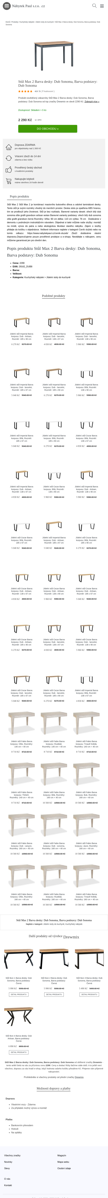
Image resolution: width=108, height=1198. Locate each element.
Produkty (15, 22)
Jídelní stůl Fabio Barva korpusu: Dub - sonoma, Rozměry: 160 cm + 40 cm (54, 838)
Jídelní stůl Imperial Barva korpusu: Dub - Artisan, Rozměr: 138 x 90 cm (86, 481)
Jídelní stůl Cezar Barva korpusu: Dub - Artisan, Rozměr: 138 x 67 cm (21, 583)
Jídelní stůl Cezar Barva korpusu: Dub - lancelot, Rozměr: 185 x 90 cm (54, 685)
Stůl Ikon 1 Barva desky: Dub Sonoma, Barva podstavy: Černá (19, 973)
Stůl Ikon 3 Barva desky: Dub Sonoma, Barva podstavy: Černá (89, 973)
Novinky (8, 1154)
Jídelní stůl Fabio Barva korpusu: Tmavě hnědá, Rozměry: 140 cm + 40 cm (86, 736)
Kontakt (8, 1177)
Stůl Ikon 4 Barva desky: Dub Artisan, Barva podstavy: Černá (19, 1030)
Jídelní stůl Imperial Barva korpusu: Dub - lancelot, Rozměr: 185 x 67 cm (21, 379)
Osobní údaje (64, 1160)
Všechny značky (12, 1148)
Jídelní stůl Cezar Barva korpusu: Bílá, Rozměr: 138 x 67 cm (86, 430)
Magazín (62, 1148)
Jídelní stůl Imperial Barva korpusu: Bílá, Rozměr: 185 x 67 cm (21, 430)
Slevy (7, 1160)
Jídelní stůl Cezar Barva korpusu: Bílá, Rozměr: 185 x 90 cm (86, 532)
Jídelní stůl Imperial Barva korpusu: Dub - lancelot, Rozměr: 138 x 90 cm (86, 328)
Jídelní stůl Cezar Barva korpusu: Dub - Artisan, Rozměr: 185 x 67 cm (86, 583)
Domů (8, 22)
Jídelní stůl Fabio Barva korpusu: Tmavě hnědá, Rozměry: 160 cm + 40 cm (86, 889)
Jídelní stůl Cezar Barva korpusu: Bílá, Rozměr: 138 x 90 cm (54, 481)
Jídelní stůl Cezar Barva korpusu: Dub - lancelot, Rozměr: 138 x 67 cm (54, 634)
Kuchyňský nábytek (27, 22)
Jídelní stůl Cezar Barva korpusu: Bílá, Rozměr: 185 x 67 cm (21, 532)
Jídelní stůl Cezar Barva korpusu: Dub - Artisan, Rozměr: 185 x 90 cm (21, 634)
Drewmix (61, 101)
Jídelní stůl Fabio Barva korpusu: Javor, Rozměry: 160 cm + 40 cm (86, 838)
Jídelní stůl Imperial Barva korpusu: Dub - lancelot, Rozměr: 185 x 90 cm (54, 379)
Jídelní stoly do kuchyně (45, 22)
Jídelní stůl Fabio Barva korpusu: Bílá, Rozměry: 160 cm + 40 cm (54, 787)
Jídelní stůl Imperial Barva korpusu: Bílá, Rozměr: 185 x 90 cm (54, 430)
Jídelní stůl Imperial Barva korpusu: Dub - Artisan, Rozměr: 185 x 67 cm (54, 532)
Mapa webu (63, 1154)
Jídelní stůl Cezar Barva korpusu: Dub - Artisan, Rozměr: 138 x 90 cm (54, 583)
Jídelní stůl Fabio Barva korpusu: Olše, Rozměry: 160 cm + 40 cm (21, 889)
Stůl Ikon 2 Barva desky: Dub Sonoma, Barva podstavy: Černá (54, 973)
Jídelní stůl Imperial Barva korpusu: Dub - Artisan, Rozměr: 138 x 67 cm (21, 481)
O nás (7, 1171)
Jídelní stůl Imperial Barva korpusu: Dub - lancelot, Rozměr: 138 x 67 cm (54, 328)
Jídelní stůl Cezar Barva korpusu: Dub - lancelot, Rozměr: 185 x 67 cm (21, 685)
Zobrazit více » (92, 101)
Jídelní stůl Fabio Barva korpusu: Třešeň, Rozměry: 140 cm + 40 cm (21, 787)
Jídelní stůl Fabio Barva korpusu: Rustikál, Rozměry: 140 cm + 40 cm (54, 736)
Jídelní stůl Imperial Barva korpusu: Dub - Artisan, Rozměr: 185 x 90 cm (21, 328)
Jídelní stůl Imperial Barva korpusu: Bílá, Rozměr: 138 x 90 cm (86, 379)
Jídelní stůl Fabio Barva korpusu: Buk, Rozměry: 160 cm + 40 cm (86, 787)
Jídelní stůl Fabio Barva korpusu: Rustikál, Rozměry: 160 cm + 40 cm (54, 889)
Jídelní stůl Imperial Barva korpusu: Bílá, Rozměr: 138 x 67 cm (86, 685)
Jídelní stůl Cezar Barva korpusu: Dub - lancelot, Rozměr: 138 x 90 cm (86, 634)
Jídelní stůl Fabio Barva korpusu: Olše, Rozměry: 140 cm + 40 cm (21, 736)
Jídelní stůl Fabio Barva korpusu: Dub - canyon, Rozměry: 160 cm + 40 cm (21, 838)
